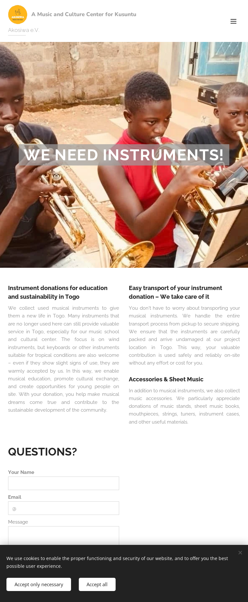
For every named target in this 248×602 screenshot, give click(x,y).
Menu (233, 21)
